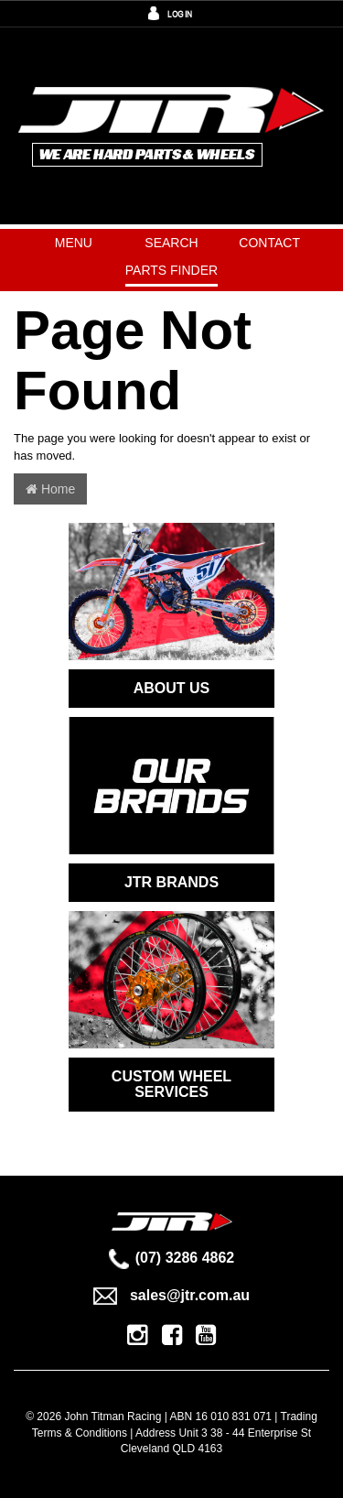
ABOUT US (172, 688)
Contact (269, 242)
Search (171, 242)
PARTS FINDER (171, 270)
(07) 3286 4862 (172, 1257)
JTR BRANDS (171, 882)
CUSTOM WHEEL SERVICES (171, 1085)
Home (50, 489)
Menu (73, 242)
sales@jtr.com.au (171, 1295)
